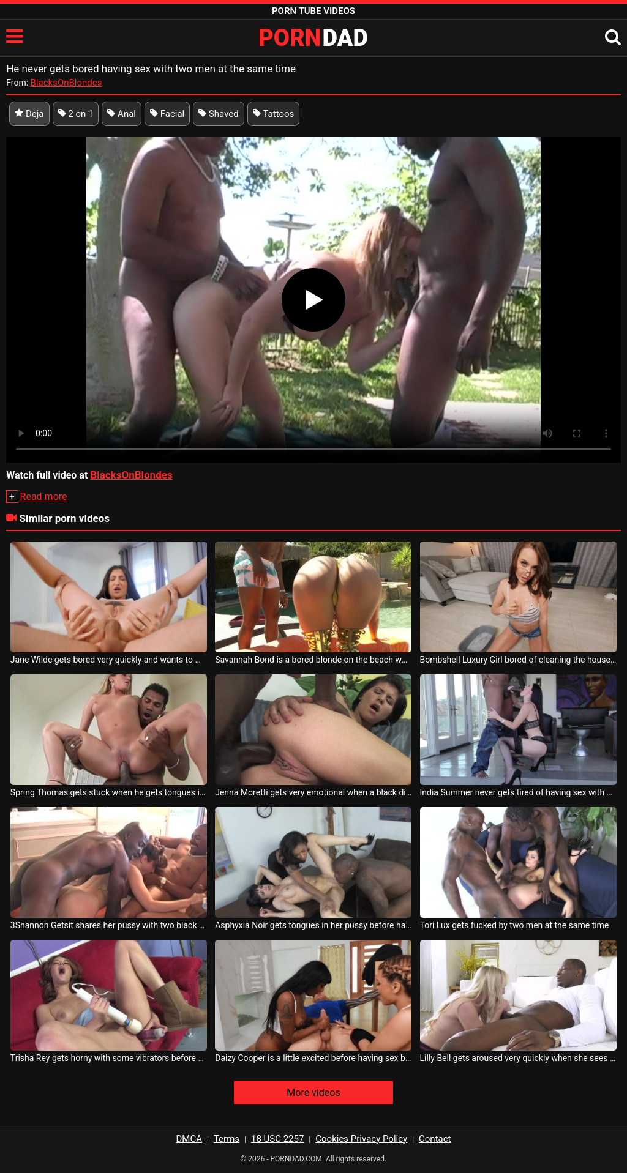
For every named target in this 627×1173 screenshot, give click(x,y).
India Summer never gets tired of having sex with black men (518, 792)
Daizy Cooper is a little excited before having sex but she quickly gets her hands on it (313, 1058)
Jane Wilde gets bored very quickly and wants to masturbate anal (108, 660)
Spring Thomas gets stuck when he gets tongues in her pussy (108, 792)
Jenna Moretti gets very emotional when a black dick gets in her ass (313, 792)
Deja (29, 113)
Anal (121, 113)
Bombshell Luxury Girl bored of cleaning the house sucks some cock (518, 660)
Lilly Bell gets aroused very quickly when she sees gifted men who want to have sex (518, 1058)
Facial (167, 113)
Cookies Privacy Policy (361, 1138)
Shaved (218, 113)
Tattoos (274, 113)
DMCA (189, 1138)
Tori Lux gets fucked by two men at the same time (514, 925)
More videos (313, 1092)
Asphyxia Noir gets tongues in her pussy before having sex (313, 925)
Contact (435, 1138)
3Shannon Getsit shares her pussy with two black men (108, 925)
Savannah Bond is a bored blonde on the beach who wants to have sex (313, 660)
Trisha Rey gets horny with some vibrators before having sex (108, 1058)
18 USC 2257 (277, 1138)
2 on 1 (76, 113)
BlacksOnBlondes (66, 82)
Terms (226, 1138)
